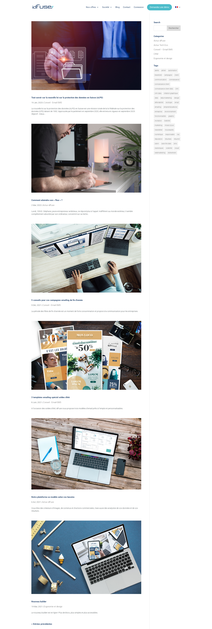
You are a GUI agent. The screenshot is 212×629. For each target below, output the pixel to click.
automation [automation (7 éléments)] (172, 70)
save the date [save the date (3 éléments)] (166, 144)
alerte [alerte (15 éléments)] (157, 70)
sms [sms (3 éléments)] (175, 144)
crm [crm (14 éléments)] (177, 89)
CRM (156, 54)
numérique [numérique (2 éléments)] (159, 134)
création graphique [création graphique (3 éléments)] (171, 93)
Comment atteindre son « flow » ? (46, 200)
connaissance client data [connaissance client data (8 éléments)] (164, 89)
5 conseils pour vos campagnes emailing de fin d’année (57, 300)
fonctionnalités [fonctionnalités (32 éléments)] (160, 116)
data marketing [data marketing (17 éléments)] (166, 98)
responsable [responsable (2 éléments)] (169, 134)
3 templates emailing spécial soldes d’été (50, 397)
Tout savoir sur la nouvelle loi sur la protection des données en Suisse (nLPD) (67, 97)
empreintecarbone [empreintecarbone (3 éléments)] (170, 107)
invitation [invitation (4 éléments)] (158, 121)
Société (105, 7)
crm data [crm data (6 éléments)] (158, 93)
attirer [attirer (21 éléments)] (163, 70)
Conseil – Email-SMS (163, 49)
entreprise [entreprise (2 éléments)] (158, 112)
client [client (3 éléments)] (177, 75)
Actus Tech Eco (161, 45)
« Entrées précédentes (41, 624)
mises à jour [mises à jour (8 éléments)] (169, 125)
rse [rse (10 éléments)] (178, 134)
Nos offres (91, 7)
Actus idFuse (48, 205)
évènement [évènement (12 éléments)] (172, 153)
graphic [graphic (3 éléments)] (171, 116)
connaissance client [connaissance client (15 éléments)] (162, 84)
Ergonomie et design (53, 606)
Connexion (139, 7)
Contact (126, 7)
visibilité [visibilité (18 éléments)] (169, 148)
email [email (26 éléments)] (177, 102)
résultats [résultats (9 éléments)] (168, 139)
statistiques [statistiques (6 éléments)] (159, 148)
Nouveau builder (38, 601)
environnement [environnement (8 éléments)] (170, 112)
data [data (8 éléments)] (156, 98)
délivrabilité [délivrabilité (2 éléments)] (159, 102)
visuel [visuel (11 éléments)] (177, 148)
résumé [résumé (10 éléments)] (177, 139)
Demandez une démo (159, 7)
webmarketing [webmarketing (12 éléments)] (160, 153)
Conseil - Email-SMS (53, 102)
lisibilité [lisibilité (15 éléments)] (167, 121)
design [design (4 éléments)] (176, 98)
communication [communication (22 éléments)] (161, 80)
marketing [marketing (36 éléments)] (158, 125)
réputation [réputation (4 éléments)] (158, 139)
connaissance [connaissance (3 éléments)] (174, 80)
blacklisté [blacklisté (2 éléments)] (158, 75)
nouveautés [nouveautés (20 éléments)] (169, 130)
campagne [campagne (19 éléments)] (168, 75)
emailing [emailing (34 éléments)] (158, 107)
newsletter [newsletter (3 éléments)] (158, 130)
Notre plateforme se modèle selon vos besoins (52, 497)
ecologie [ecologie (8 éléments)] (169, 102)
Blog (117, 7)
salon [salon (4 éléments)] (157, 144)
